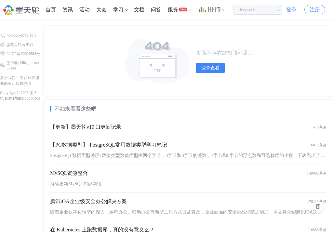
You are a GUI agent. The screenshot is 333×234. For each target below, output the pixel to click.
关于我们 (8, 77)
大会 (101, 9)
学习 (118, 9)
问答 (156, 9)
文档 (139, 9)
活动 (84, 9)
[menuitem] (51, 10)
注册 (315, 9)
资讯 (67, 9)
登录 (291, 9)
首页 (51, 9)
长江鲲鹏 (15, 83)
